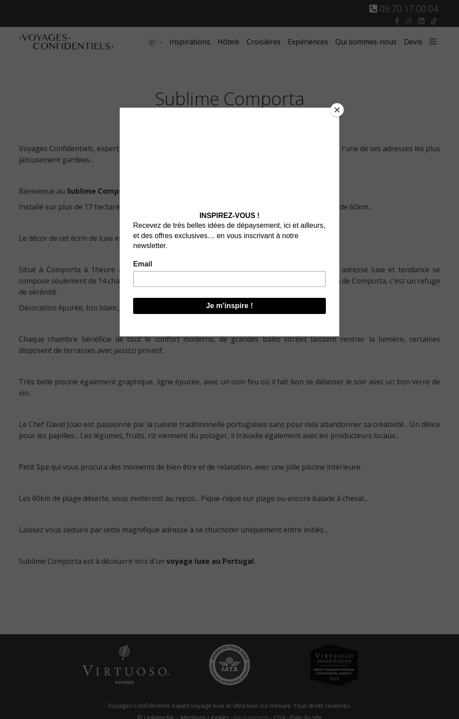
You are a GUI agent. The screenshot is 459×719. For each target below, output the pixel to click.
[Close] (337, 110)
